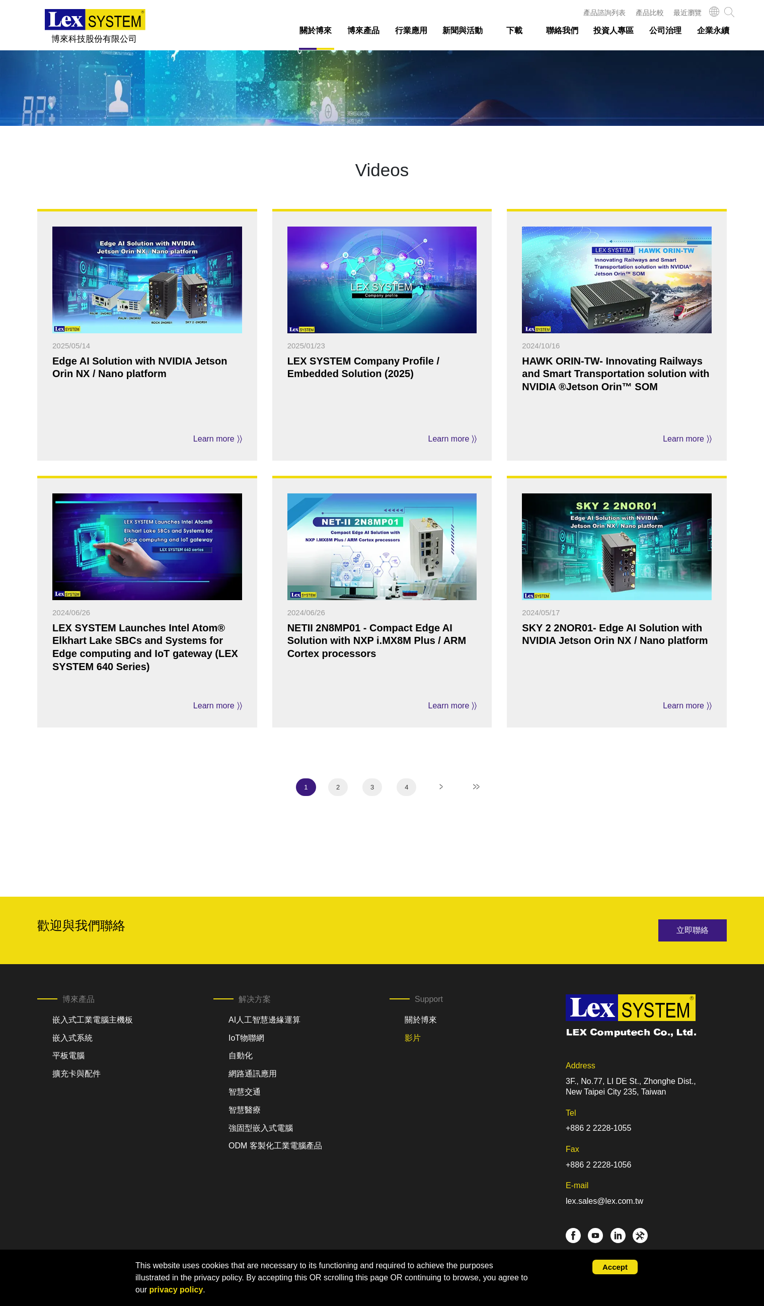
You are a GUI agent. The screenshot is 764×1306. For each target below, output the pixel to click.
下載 (514, 30)
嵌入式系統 (72, 1038)
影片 (413, 1038)
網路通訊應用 (252, 1073)
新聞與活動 (462, 30)
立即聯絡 (692, 930)
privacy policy (176, 1289)
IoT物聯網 (246, 1038)
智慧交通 (244, 1091)
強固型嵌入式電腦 (260, 1128)
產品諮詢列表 (604, 12)
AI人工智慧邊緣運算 (264, 1019)
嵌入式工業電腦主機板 (92, 1019)
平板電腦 (68, 1055)
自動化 (240, 1055)
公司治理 (665, 30)
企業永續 (713, 30)
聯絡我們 (562, 30)
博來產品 (363, 30)
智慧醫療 (244, 1110)
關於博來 (315, 30)
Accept (615, 1267)
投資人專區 (613, 30)
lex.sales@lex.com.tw (604, 1201)
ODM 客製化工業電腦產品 (275, 1145)
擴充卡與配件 (76, 1073)
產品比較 (650, 12)
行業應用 (411, 30)
